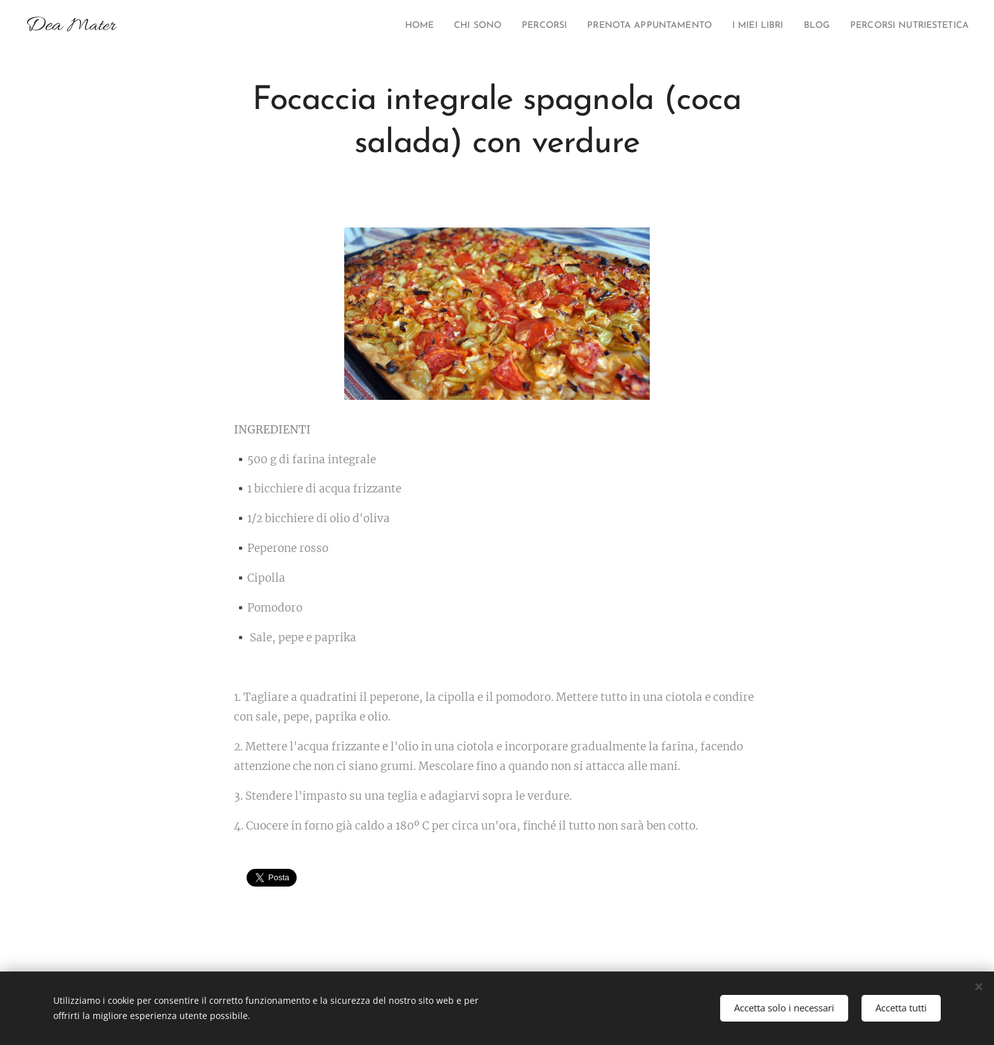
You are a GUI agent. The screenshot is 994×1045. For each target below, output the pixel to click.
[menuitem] (360, 26)
